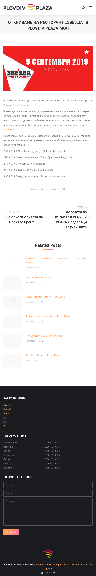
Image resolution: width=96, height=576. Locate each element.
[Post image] (12, 263)
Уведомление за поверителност (52, 564)
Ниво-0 (7, 405)
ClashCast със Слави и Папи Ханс (45, 296)
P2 (4, 422)
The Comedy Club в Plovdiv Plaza (44, 335)
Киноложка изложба (37, 277)
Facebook (8, 129)
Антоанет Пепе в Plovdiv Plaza (42, 355)
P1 (4, 417)
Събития (44, 189)
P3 (4, 426)
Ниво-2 (7, 413)
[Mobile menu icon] (90, 8)
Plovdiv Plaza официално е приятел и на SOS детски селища (55, 260)
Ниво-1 (7, 409)
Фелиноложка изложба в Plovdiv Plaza (47, 316)
